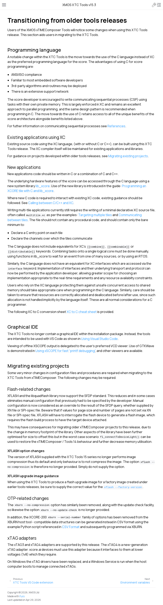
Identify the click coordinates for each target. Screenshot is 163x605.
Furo (22, 596)
